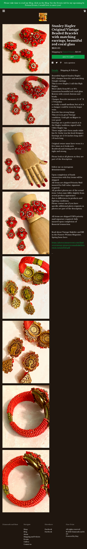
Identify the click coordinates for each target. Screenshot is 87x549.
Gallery (26, 542)
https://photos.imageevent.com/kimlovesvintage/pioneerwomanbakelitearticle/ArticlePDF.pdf (68, 245)
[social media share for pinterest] (61, 63)
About (26, 534)
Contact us (27, 544)
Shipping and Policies (32, 537)
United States (68, 52)
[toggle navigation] (3, 11)
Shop (26, 529)
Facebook (48, 529)
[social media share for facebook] (53, 63)
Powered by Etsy (72, 536)
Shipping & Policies (69, 70)
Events (26, 539)
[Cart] (85, 11)
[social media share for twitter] (57, 63)
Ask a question (69, 63)
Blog (25, 532)
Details (55, 70)
